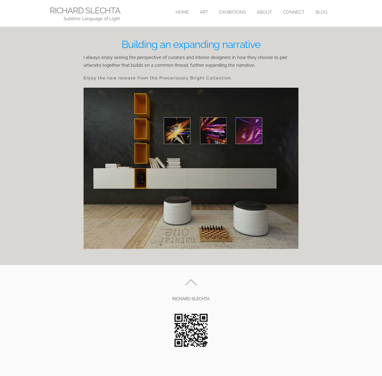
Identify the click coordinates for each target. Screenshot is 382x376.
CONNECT (294, 12)
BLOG (321, 12)
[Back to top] (191, 285)
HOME (182, 12)
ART (204, 12)
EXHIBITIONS (232, 12)
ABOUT (264, 12)
